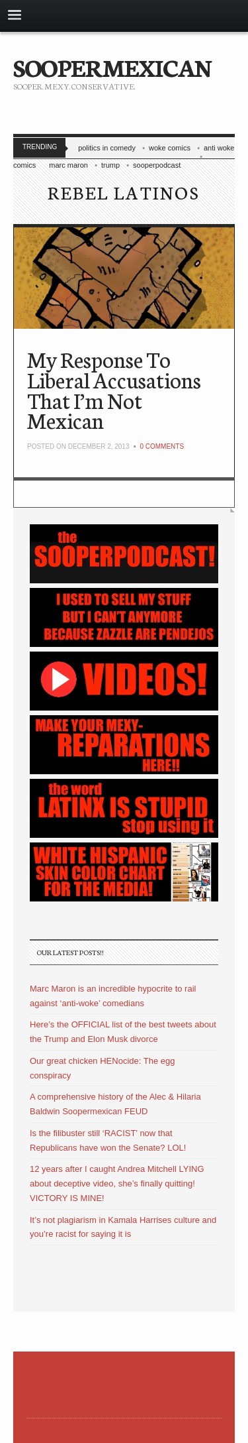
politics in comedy (107, 148)
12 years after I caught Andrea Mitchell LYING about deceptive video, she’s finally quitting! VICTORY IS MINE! (117, 1183)
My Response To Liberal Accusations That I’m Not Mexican (114, 389)
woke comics (169, 148)
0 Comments (162, 446)
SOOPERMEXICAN (112, 66)
